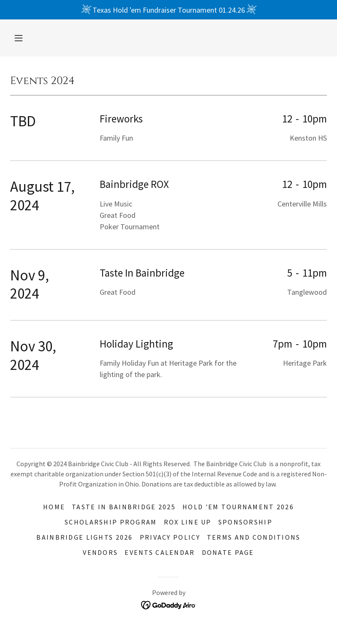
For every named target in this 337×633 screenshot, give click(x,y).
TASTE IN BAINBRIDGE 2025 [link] (124, 507)
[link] (168, 604)
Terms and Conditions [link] (254, 537)
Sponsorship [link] (245, 522)
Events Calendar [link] (160, 552)
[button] (18, 38)
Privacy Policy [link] (170, 537)
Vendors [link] (100, 552)
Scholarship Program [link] (111, 522)
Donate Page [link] (228, 552)
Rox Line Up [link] (188, 522)
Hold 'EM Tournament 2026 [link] (238, 507)
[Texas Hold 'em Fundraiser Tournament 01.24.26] (168, 9)
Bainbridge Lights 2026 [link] (84, 537)
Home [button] (54, 507)
